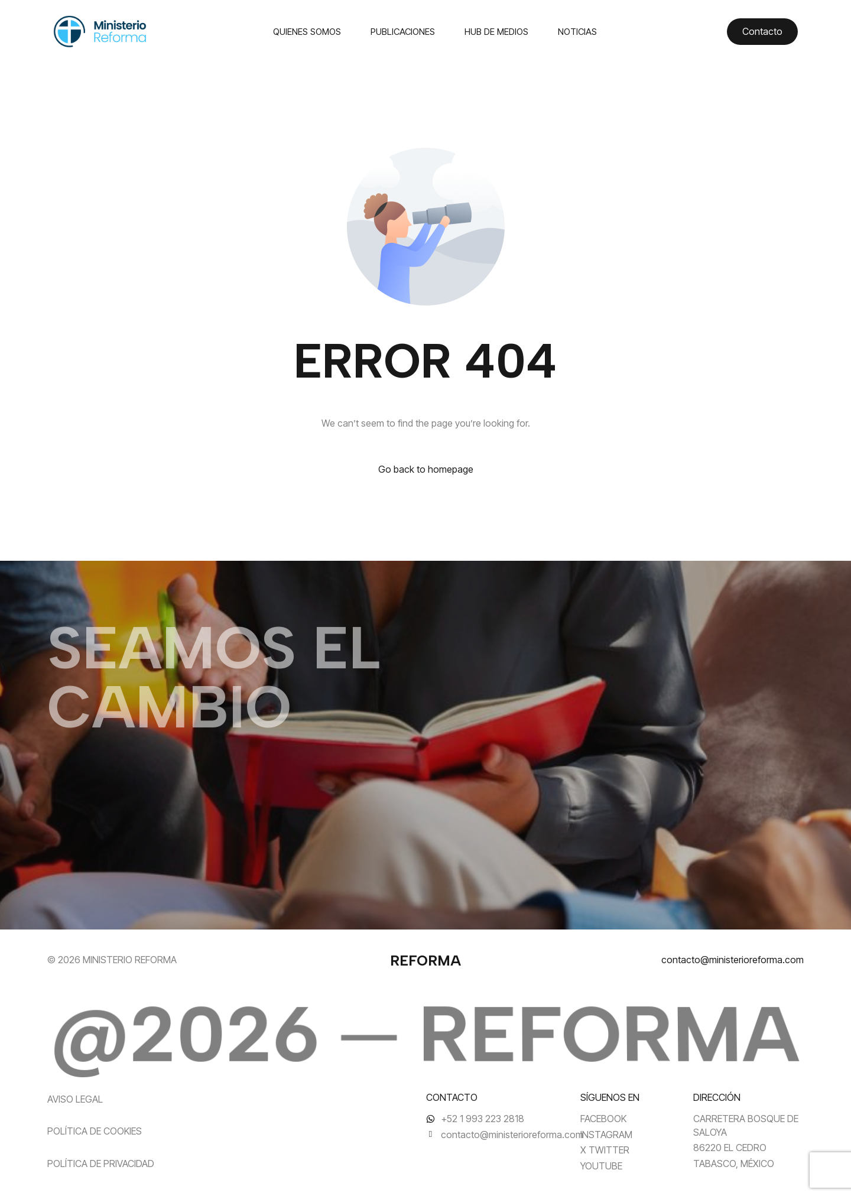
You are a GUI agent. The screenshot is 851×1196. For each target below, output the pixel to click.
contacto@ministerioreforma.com (732, 960)
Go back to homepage (425, 469)
